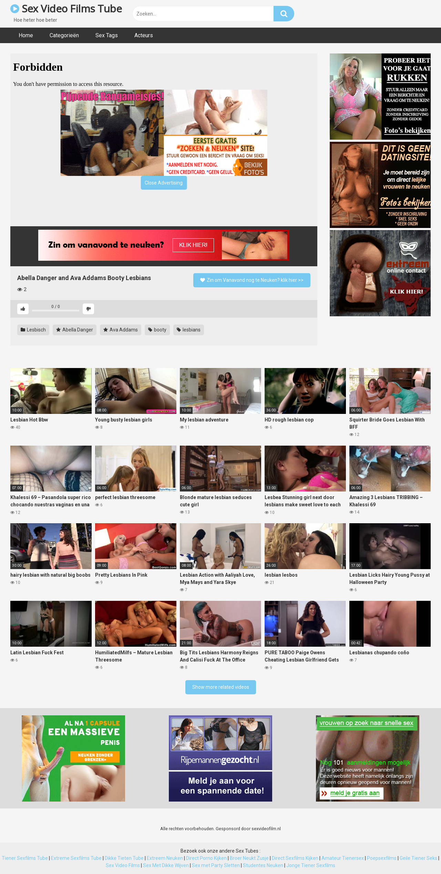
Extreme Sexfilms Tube (76, 858)
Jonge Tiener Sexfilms (310, 865)
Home (26, 35)
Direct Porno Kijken (206, 858)
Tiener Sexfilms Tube (25, 858)
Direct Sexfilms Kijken (295, 858)
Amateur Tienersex (342, 858)
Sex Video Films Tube (66, 8)
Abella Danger (74, 329)
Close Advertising (164, 183)
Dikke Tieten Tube (124, 858)
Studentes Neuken (263, 865)
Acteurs (143, 35)
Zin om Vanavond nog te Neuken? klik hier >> (252, 280)
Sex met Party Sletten (216, 865)
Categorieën (64, 35)
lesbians (189, 329)
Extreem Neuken (165, 858)
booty (157, 329)
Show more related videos (220, 687)
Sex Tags (106, 35)
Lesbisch (33, 329)
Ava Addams (120, 329)
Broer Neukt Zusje (249, 858)
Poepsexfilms (382, 858)
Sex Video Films (123, 865)
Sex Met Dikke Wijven (166, 865)
